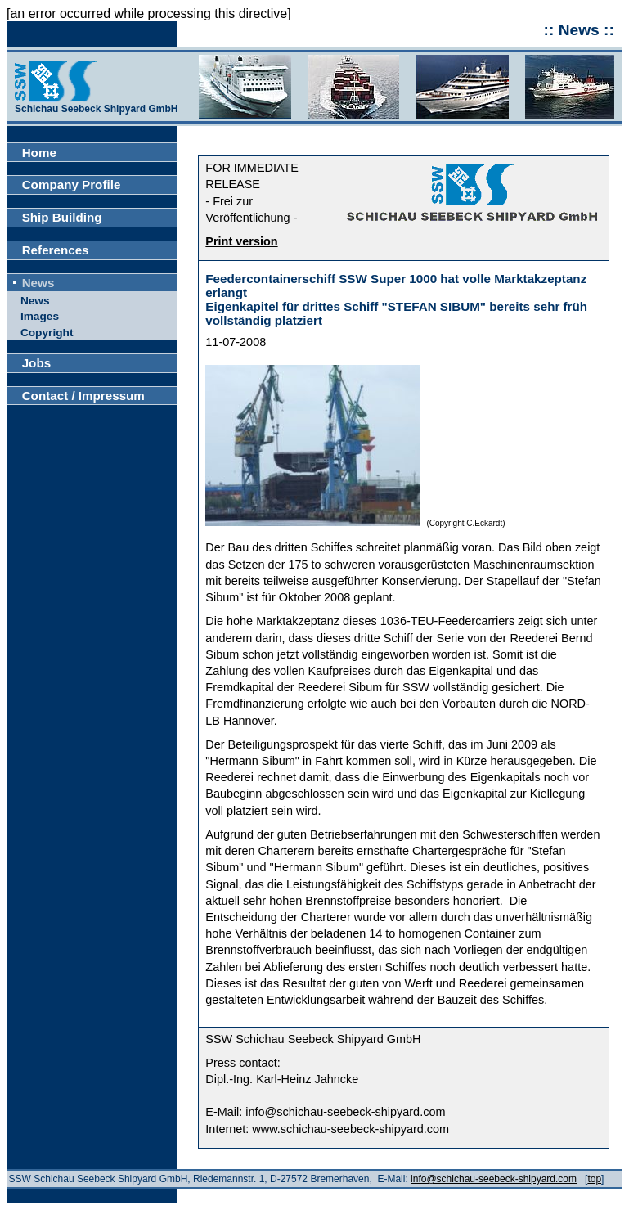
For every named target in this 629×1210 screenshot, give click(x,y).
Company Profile (71, 184)
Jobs (36, 363)
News (38, 283)
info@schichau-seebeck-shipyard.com (494, 1179)
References (55, 250)
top (594, 1179)
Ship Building (62, 217)
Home (39, 153)
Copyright (47, 332)
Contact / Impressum (83, 396)
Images (39, 316)
